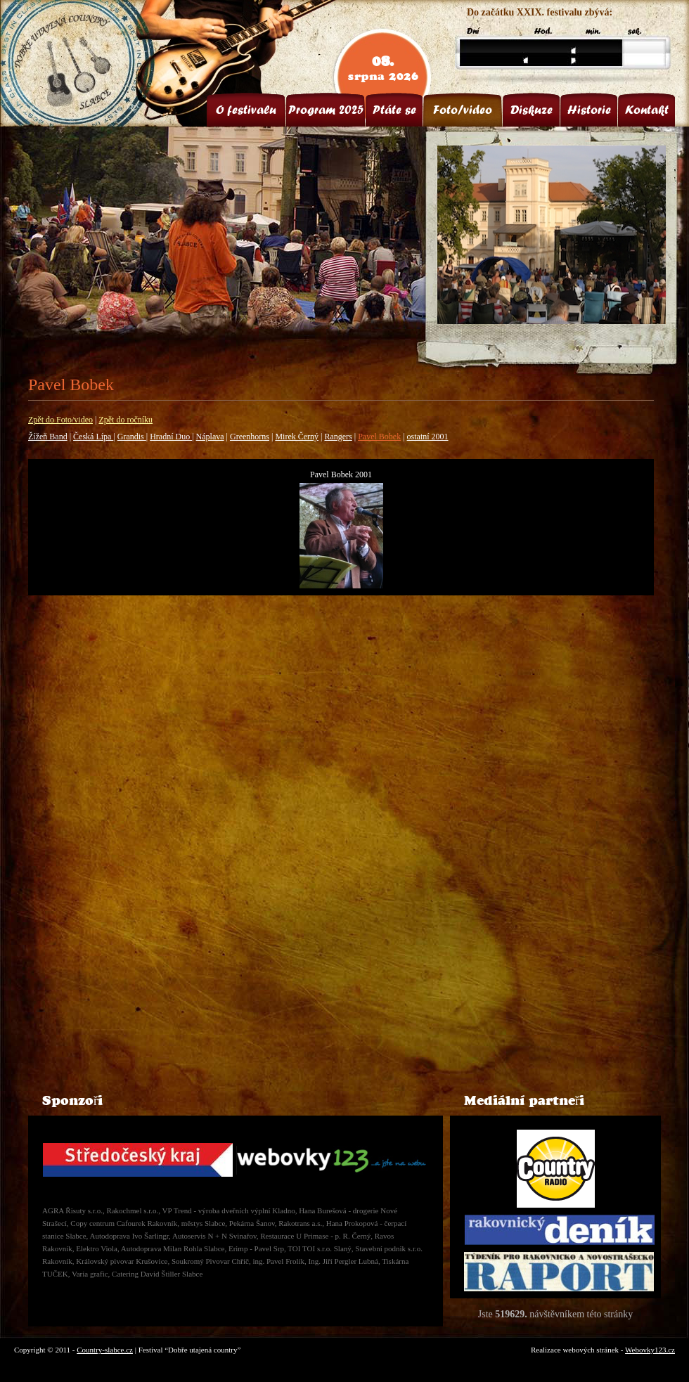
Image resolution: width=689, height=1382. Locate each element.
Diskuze (531, 110)
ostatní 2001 (428, 436)
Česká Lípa (93, 436)
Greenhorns (249, 436)
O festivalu (246, 110)
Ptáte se (394, 110)
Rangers (338, 436)
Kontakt (647, 110)
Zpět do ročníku (125, 420)
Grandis (131, 436)
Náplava (210, 436)
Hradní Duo (171, 436)
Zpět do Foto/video (60, 420)
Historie (589, 110)
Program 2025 (325, 110)
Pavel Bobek (379, 436)
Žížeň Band (47, 436)
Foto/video (462, 110)
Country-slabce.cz (105, 1349)
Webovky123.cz (650, 1349)
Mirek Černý (296, 436)
